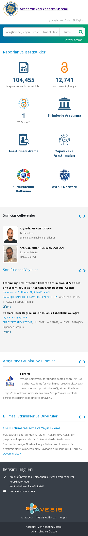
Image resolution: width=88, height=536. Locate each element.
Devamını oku (12, 453)
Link (7, 306)
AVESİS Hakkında (46, 517)
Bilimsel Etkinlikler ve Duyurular (30, 416)
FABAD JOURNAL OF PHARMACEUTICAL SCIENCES (30, 297)
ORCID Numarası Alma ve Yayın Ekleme (32, 428)
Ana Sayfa (27, 517)
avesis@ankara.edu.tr (22, 491)
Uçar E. (7, 317)
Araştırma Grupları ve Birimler (29, 360)
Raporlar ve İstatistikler (24, 52)
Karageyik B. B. (20, 317)
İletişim (63, 517)
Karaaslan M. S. (11, 292)
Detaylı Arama (72, 40)
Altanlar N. (26, 292)
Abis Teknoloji (39, 531)
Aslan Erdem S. (42, 292)
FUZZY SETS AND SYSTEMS (17, 322)
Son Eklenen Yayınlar (20, 269)
